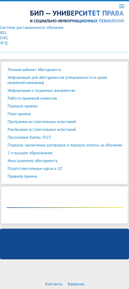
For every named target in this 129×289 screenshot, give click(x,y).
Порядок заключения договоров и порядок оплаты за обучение (65, 144)
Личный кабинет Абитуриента (34, 69)
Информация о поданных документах (41, 90)
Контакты (53, 283)
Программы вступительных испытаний (42, 121)
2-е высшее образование (30, 152)
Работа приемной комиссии (32, 98)
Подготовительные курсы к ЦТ (35, 168)
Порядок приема (22, 105)
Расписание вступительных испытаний (42, 129)
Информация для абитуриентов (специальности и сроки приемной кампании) (57, 80)
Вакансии (76, 283)
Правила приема (22, 176)
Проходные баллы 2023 (29, 137)
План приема (19, 113)
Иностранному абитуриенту (32, 160)
